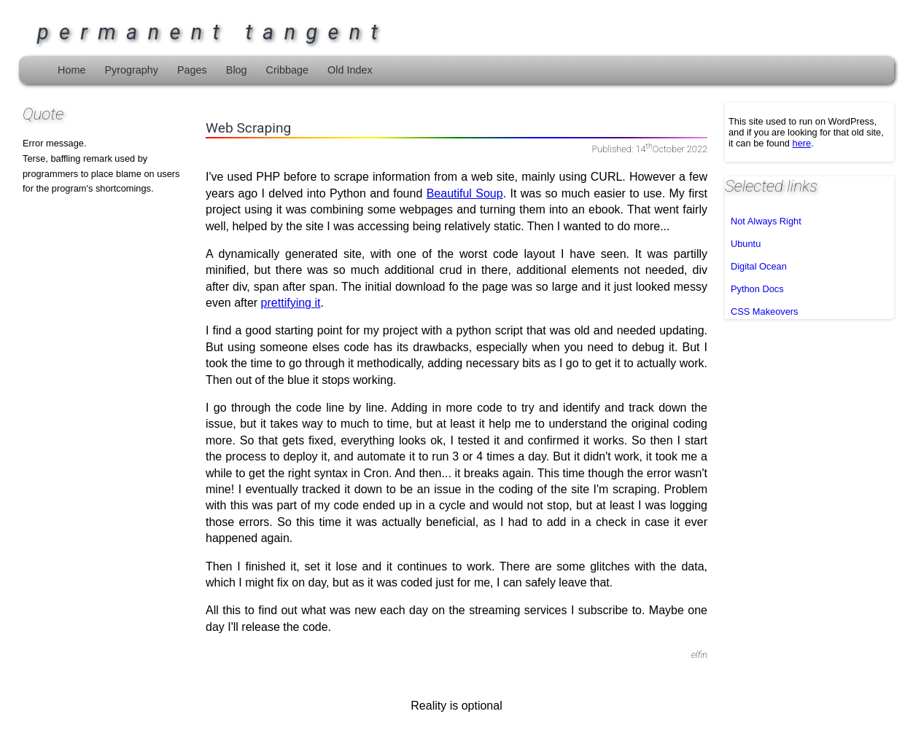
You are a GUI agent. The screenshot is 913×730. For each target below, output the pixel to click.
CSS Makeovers (764, 311)
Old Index (350, 70)
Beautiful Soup (465, 193)
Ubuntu (746, 243)
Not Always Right (766, 221)
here (802, 143)
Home (71, 70)
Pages (192, 70)
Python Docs (757, 288)
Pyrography (131, 70)
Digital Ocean (759, 266)
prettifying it (291, 303)
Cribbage (287, 70)
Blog (236, 70)
